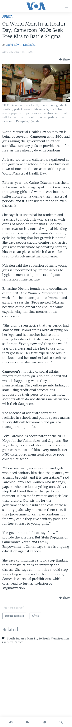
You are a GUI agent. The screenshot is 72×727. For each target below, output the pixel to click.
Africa (7, 16)
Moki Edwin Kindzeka (21, 44)
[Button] (64, 59)
